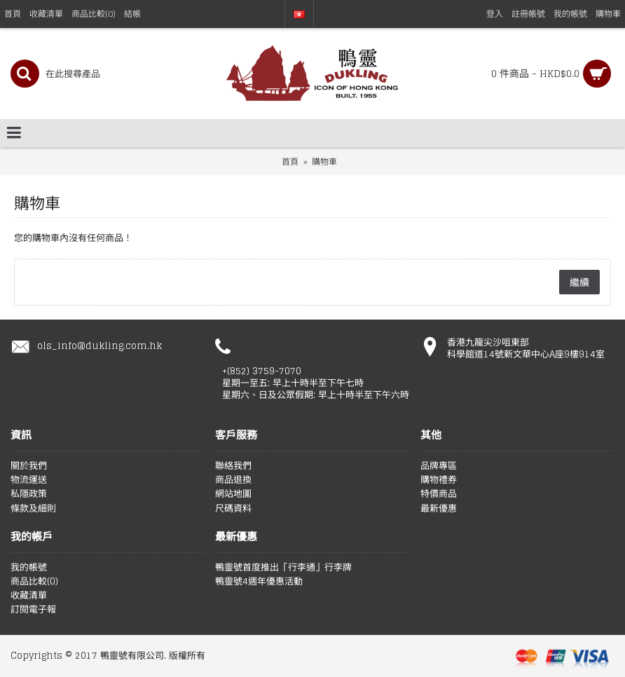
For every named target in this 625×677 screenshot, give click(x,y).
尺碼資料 (233, 508)
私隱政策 (29, 494)
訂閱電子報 (33, 609)
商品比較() (34, 581)
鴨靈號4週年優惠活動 (259, 581)
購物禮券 (438, 480)
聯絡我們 (233, 466)
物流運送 (29, 480)
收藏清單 (29, 595)
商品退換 (233, 480)
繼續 (579, 282)
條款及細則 (33, 508)
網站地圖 (233, 494)
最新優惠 (438, 508)
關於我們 (29, 466)
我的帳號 (29, 567)
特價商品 (438, 494)
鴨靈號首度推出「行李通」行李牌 (283, 567)
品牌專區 (438, 466)
